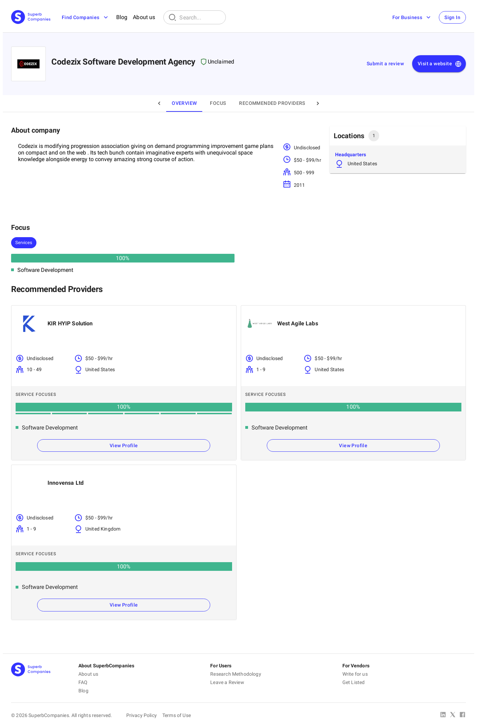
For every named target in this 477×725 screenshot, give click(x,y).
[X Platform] (452, 715)
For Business (412, 17)
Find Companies (85, 17)
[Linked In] (443, 715)
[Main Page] (31, 17)
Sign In (452, 17)
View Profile (124, 445)
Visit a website (440, 63)
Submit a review (385, 63)
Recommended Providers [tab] (272, 103)
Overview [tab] (184, 103)
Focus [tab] (218, 103)
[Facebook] (462, 715)
